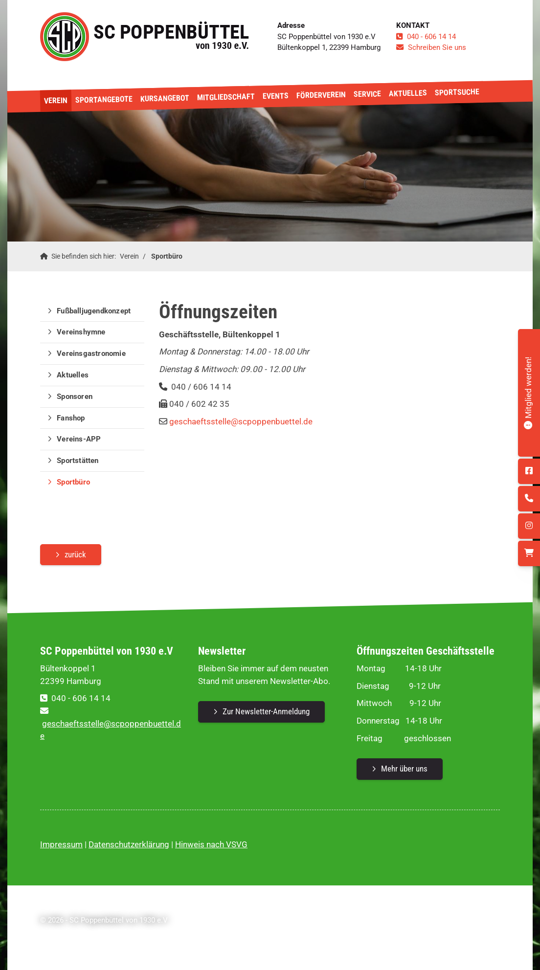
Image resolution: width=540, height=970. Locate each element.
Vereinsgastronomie (91, 353)
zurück (75, 554)
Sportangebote (104, 99)
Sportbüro (166, 256)
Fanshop (71, 418)
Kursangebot (164, 98)
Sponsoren (74, 396)
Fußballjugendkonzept (94, 311)
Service (367, 94)
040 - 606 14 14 (431, 36)
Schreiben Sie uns (437, 47)
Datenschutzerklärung (129, 844)
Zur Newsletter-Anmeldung (266, 711)
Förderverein (321, 95)
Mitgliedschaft (226, 97)
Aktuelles (408, 93)
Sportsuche (457, 92)
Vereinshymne (81, 332)
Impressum (61, 844)
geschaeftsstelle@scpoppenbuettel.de (241, 421)
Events (276, 96)
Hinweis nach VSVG (211, 844)
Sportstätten (77, 460)
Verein (56, 101)
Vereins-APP (79, 439)
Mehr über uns (404, 768)
